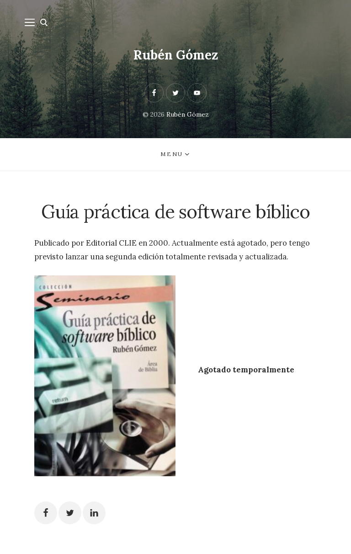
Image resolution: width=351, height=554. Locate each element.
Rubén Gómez (175, 55)
